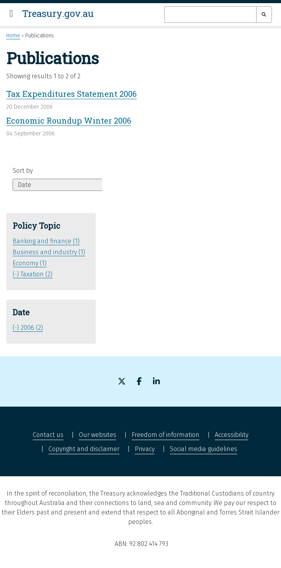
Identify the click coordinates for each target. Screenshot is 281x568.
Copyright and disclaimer (83, 449)
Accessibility (231, 434)
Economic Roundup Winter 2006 (68, 120)
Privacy (144, 449)
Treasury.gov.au (58, 13)
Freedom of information (165, 434)
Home (13, 35)
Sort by (23, 170)
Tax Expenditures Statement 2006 (71, 94)
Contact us (48, 434)
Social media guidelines (203, 449)
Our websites (97, 434)
